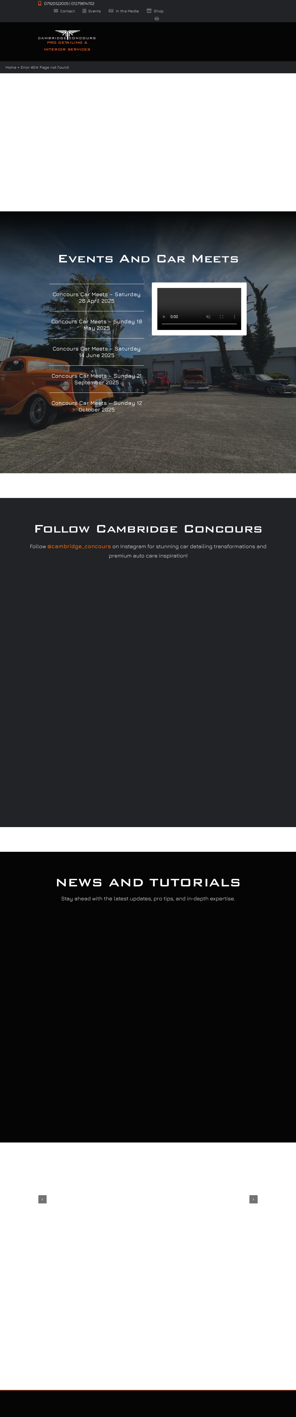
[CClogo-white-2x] (66, 32)
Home (10, 67)
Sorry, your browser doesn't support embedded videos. (199, 309)
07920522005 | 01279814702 (66, 3)
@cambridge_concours (79, 546)
